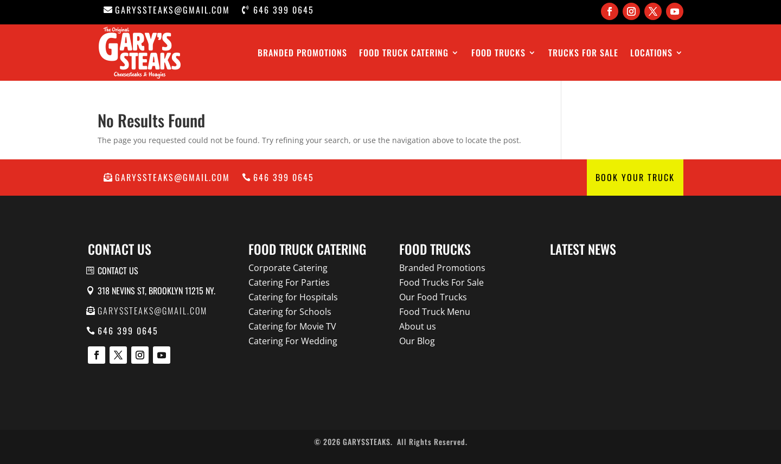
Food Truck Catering (404, 52)
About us (417, 326)
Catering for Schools (289, 312)
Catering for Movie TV (292, 326)
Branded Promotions (302, 52)
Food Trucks (498, 52)
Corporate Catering (288, 268)
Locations (651, 52)
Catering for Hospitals (293, 297)
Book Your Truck (635, 177)
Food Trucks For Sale (441, 282)
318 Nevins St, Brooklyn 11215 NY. (156, 290)
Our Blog (417, 341)
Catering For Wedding (292, 341)
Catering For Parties (289, 282)
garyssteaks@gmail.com (172, 9)
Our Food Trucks (433, 297)
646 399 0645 (283, 9)
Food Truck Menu (434, 312)
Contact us (118, 270)
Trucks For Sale (583, 52)
